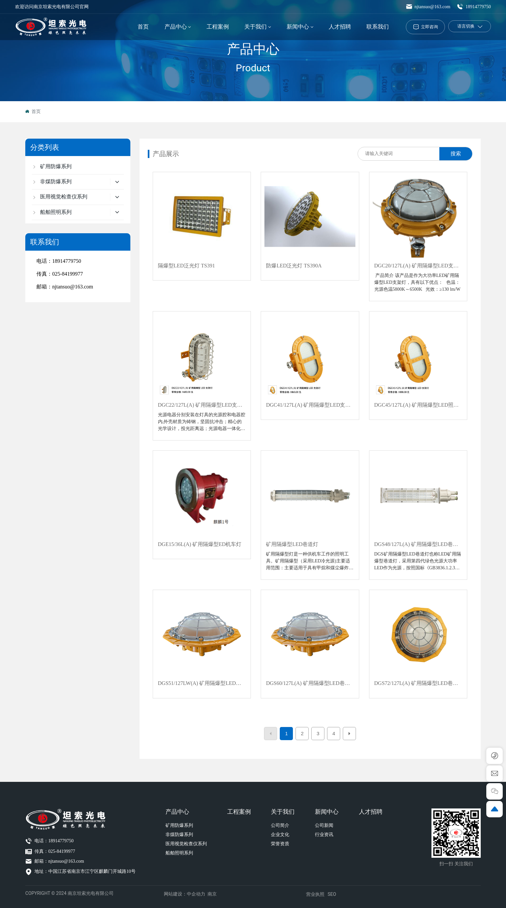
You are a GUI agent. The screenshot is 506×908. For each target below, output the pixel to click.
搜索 (456, 153)
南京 (212, 894)
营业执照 (315, 894)
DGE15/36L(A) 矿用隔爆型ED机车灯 (200, 544)
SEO (332, 894)
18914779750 (474, 6)
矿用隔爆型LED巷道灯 (292, 544)
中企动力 (196, 894)
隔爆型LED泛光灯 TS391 (186, 265)
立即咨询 (429, 26)
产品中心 (253, 49)
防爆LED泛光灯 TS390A (293, 265)
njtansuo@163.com (428, 6)
